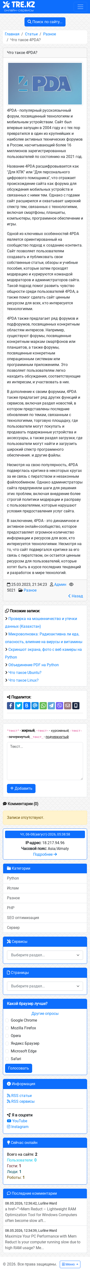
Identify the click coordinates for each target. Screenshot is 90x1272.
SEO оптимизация (23, 917)
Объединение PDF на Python (33, 665)
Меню (68, 1264)
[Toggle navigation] (80, 7)
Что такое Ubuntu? (25, 672)
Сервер (13, 927)
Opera (16, 1035)
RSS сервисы (21, 1101)
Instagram (18, 1126)
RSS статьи (19, 1095)
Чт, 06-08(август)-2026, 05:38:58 (45, 834)
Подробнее (45, 854)
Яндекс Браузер (25, 1043)
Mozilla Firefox (23, 1028)
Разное (49, 34)
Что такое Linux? (23, 680)
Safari (16, 1059)
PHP (10, 908)
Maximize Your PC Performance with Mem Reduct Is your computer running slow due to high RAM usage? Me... (42, 1239)
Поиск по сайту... (45, 22)
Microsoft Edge (23, 1051)
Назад (75, 596)
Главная (12, 34)
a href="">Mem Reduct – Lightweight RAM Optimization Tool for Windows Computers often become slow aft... (41, 1212)
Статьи (31, 34)
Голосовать (18, 1068)
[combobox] (45, 955)
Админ (60, 584)
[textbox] (42, 955)
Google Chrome (24, 1020)
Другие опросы (45, 1013)
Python (13, 878)
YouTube (17, 1121)
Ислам (13, 888)
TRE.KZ (19, 7)
